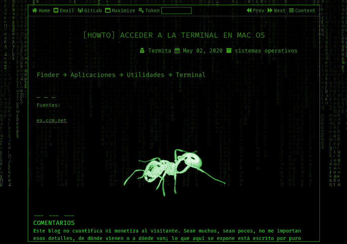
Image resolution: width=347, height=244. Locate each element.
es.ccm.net (52, 120)
